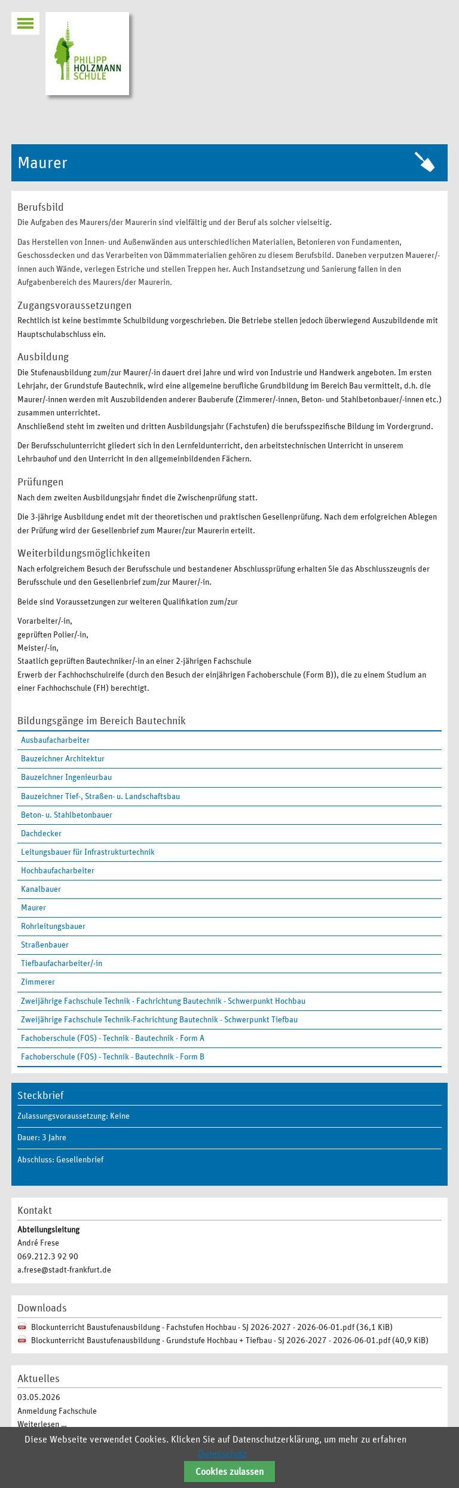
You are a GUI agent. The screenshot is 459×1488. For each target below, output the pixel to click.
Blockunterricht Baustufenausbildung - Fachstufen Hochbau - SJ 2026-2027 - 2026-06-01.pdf (212, 1327)
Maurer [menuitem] (33, 908)
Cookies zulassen (229, 1472)
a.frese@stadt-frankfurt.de (64, 1270)
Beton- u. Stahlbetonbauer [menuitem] (66, 815)
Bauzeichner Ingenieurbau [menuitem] (66, 777)
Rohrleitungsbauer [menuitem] (53, 926)
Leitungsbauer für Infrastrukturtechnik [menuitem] (88, 852)
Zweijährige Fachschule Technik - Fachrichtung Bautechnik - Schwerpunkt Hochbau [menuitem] (163, 1001)
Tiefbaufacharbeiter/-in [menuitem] (61, 963)
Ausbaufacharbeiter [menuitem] (55, 740)
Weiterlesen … (42, 1424)
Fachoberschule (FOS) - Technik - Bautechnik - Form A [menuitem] (112, 1038)
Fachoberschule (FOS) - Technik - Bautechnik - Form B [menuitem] (112, 1057)
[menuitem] (229, 908)
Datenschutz (222, 1454)
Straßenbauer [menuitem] (45, 945)
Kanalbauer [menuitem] (41, 889)
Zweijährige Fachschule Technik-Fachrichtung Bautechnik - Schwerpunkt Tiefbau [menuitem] (159, 1020)
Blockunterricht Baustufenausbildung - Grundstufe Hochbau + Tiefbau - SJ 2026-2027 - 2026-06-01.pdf (230, 1341)
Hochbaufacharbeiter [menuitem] (57, 871)
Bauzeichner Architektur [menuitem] (63, 759)
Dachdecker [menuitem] (41, 834)
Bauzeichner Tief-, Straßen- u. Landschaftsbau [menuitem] (100, 796)
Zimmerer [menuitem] (38, 982)
